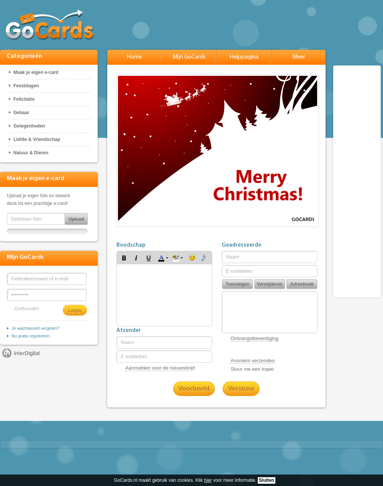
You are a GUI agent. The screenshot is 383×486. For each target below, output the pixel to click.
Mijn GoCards (189, 57)
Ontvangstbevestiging (254, 338)
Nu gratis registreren (30, 336)
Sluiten (266, 480)
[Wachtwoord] (47, 295)
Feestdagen (26, 85)
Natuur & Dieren (30, 152)
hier (208, 480)
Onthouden (27, 308)
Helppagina (244, 57)
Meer (298, 57)
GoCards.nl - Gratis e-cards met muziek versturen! (49, 25)
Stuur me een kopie (252, 369)
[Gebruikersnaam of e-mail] (47, 279)
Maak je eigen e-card (35, 72)
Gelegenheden (29, 126)
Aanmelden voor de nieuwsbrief (160, 368)
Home (134, 57)
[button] (124, 258)
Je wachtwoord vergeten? (35, 328)
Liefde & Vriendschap (36, 139)
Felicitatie (23, 99)
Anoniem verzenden (253, 360)
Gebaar (21, 112)
